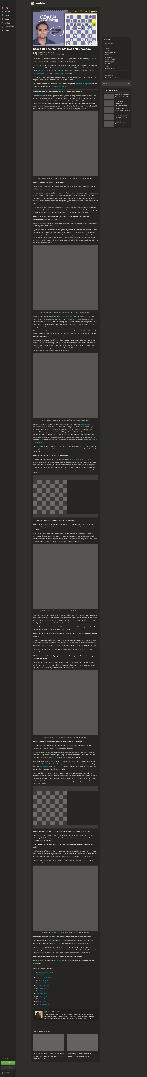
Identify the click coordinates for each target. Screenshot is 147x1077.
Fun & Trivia (109, 64)
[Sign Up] (8, 1063)
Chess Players (109, 61)
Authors (107, 73)
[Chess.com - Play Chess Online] (8, 3)
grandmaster (92, 59)
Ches (55, 86)
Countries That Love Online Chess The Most (122, 109)
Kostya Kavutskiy (43, 980)
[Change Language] (8, 1073)
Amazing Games (110, 59)
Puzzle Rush (64, 947)
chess (41, 96)
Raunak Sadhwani (39, 73)
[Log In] (8, 1068)
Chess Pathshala (43, 70)
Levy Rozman (42, 988)
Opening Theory (110, 52)
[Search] (116, 84)
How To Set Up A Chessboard (120, 123)
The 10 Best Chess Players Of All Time (121, 116)
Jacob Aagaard (85, 424)
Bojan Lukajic (43, 996)
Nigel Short (72, 459)
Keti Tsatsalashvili (46, 977)
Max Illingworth (43, 1004)
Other (62, 54)
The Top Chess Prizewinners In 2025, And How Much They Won (122, 103)
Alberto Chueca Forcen (45, 972)
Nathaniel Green (51, 1012)
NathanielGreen (45, 52)
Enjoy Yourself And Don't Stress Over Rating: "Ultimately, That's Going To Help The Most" (48, 1056)
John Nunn (57, 960)
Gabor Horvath (43, 991)
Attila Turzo (42, 1001)
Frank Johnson (40, 975)
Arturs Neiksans (43, 983)
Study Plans (109, 75)
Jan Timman (47, 766)
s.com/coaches (62, 86)
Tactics (107, 48)
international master (65, 316)
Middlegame (109, 55)
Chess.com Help (110, 68)
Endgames (108, 57)
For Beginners (109, 43)
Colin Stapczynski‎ (41, 993)
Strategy (108, 46)
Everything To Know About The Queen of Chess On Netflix (79, 1055)
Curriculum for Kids (111, 77)
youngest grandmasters (61, 73)
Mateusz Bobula (43, 999)
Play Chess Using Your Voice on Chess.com (122, 95)
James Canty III (44, 985)
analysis (49, 941)
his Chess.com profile (83, 84)
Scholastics (108, 50)
